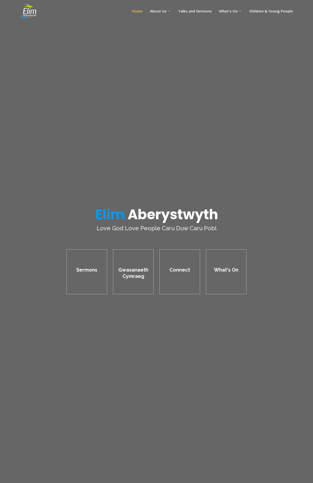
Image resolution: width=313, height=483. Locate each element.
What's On (226, 270)
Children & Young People (271, 11)
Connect (179, 270)
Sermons (86, 270)
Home (137, 11)
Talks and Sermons (195, 11)
